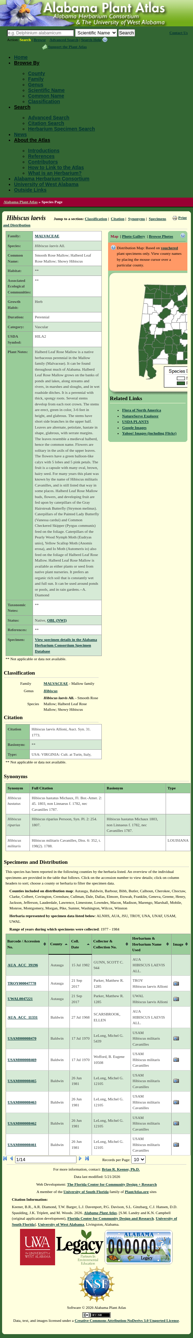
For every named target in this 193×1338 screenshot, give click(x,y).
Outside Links (30, 190)
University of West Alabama (46, 184)
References (41, 156)
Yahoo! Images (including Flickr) (149, 433)
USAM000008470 (22, 1038)
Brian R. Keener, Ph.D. (121, 1169)
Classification (44, 101)
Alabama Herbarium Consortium (51, 178)
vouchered (169, 248)
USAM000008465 (22, 1081)
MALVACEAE (47, 236)
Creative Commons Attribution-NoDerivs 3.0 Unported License (127, 1320)
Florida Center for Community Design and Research (110, 1218)
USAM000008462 (22, 1123)
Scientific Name (46, 90)
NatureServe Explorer (140, 416)
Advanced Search (63, 40)
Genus (36, 84)
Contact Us (178, 33)
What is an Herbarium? (54, 173)
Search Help (91, 40)
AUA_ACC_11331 (23, 1017)
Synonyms (136, 219)
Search (25, 40)
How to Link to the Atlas (56, 167)
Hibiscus (51, 691)
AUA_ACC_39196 (23, 965)
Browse (40, 40)
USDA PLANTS (135, 421)
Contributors (43, 162)
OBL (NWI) (57, 620)
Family (36, 79)
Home (21, 57)
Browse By (26, 63)
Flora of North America (141, 410)
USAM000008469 (22, 1060)
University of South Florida (86, 1192)
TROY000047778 (22, 983)
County (36, 73)
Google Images (134, 427)
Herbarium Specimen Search (61, 129)
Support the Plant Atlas (67, 47)
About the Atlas (32, 140)
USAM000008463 (22, 1102)
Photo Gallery (133, 236)
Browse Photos (161, 236)
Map (114, 236)
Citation (118, 219)
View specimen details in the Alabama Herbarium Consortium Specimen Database (66, 645)
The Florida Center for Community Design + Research (112, 1184)
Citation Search (46, 123)
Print (182, 218)
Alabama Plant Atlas (21, 202)
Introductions (43, 150)
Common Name (46, 96)
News (20, 134)
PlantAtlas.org (137, 1192)
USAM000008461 (22, 1144)
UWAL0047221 (20, 998)
